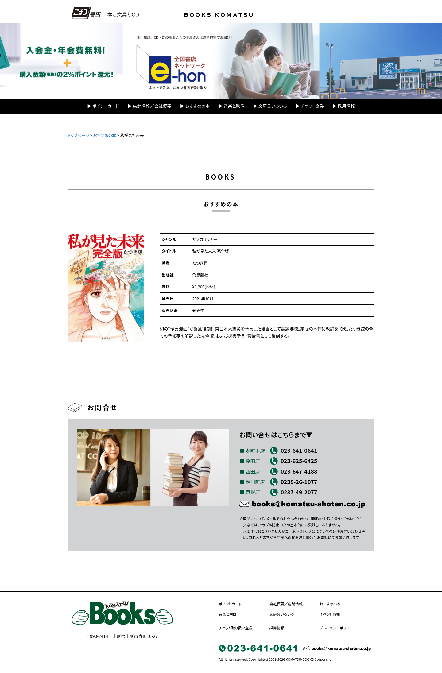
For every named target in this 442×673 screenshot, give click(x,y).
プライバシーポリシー (336, 627)
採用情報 (346, 106)
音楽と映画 (228, 614)
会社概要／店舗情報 (286, 603)
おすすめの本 (197, 106)
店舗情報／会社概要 (152, 106)
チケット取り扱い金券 (236, 627)
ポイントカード (105, 106)
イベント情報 (330, 614)
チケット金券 (312, 106)
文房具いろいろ (272, 106)
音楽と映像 (233, 106)
